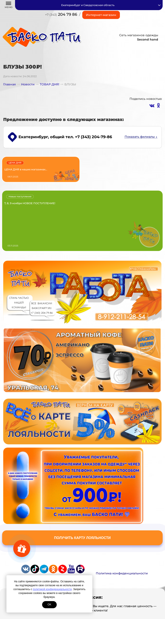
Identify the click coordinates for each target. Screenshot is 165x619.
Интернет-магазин (101, 15)
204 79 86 (61, 14)
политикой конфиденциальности (52, 589)
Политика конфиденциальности (122, 573)
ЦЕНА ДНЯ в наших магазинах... (25, 169)
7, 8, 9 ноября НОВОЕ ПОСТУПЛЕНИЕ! (29, 203)
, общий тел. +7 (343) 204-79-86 (65, 137)
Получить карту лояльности (82, 538)
